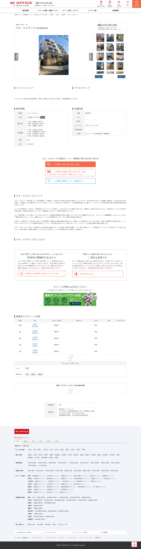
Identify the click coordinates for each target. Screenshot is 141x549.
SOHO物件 (40, 524)
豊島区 (67, 449)
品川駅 (70, 455)
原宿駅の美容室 (38, 500)
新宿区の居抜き (42, 462)
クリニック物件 (20, 476)
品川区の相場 (77, 470)
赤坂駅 (99, 455)
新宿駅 (30, 455)
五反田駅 (63, 455)
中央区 (51, 449)
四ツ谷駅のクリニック (99, 487)
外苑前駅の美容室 (52, 497)
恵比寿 (40, 374)
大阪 (56, 441)
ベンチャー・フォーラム (85, 537)
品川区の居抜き (84, 462)
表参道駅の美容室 (75, 497)
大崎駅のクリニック (39, 489)
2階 (20, 338)
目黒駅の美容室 (38, 505)
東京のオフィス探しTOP (22, 446)
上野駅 (118, 455)
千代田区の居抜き (73, 462)
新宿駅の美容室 (38, 503)
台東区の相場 (105, 470)
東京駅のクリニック (40, 481)
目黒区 (62, 449)
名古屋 (48, 441)
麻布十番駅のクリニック (81, 476)
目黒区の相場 (114, 470)
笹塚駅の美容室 (92, 500)
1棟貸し (54, 524)
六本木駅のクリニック (53, 476)
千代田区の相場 (49, 470)
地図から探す (31, 524)
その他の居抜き (42, 465)
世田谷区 (30, 511)
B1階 (20, 325)
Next (91, 57)
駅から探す (19, 455)
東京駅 (40, 455)
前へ (99, 76)
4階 (20, 351)
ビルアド (61, 537)
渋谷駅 (29, 121)
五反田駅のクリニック (53, 489)
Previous (16, 57)
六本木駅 (111, 455)
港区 (34, 449)
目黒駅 (51, 457)
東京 (17, 441)
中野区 (83, 449)
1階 (20, 331)
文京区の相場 (96, 470)
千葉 (40, 441)
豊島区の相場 (86, 470)
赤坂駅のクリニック (66, 476)
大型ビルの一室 (62, 524)
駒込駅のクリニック (65, 492)
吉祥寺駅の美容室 (40, 519)
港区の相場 (31, 470)
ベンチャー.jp (71, 537)
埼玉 (33, 441)
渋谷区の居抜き (32, 462)
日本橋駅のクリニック (53, 484)
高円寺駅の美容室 (39, 516)
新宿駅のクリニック (39, 487)
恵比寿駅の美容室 (60, 500)
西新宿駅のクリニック (53, 487)
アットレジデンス (51, 537)
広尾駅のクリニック (96, 478)
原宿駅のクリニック (66, 478)
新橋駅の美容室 (86, 497)
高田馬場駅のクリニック (85, 487)
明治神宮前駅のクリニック (81, 478)
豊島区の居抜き (115, 462)
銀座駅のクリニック (39, 484)
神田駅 (46, 455)
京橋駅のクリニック (66, 484)
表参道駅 (105, 455)
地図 (42, 117)
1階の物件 (48, 524)
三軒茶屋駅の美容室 (40, 511)
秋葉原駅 (57, 455)
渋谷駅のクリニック (39, 478)
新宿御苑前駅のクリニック (68, 487)
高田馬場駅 (44, 457)
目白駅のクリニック (52, 492)
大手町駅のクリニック (54, 481)
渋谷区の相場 (39, 470)
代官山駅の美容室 (71, 500)
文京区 (72, 449)
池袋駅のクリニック (39, 492)
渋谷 (27, 368)
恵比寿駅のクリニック (53, 478)
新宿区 (39, 449)
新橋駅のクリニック (108, 476)
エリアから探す (20, 449)
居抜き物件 (19, 462)
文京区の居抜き (32, 465)
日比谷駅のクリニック (68, 481)
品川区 (56, 449)
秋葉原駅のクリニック (82, 481)
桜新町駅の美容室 (63, 511)
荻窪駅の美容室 (49, 516)
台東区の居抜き (94, 462)
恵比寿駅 (75, 455)
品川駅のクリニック (95, 476)
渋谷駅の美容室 (48, 500)
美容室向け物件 (20, 497)
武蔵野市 (30, 519)
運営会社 (97, 537)
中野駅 (56, 457)
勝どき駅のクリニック (80, 484)
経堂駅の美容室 (52, 511)
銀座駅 (87, 455)
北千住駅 (37, 457)
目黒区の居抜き (105, 462)
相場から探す (20, 470)
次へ (120, 76)
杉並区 (30, 516)
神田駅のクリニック (96, 481)
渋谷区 (30, 449)
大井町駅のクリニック (67, 489)
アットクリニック (37, 537)
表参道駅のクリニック (38, 476)
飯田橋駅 (30, 457)
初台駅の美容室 (82, 500)
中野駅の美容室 (38, 514)
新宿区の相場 (68, 470)
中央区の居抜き (62, 462)
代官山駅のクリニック (110, 478)
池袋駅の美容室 (38, 508)
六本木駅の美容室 (63, 497)
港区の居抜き (52, 462)
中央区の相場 (59, 470)
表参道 (33, 374)
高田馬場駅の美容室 (50, 503)
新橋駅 (51, 455)
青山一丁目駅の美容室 (38, 497)
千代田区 (45, 449)
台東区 (78, 449)
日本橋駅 (93, 455)
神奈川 (26, 441)
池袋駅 (82, 455)
